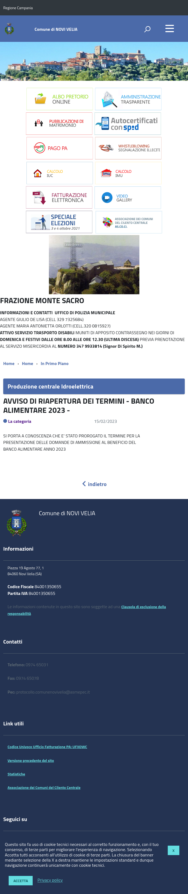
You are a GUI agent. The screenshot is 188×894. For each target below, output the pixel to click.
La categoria (19, 421)
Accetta (21, 880)
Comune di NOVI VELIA (56, 29)
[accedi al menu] (169, 28)
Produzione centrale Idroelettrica (50, 386)
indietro (94, 484)
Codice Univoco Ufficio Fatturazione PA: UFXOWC (47, 746)
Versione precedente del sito (31, 760)
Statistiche (16, 774)
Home (8, 363)
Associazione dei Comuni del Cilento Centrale (44, 787)
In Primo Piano (55, 363)
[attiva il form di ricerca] (147, 29)
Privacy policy (50, 880)
